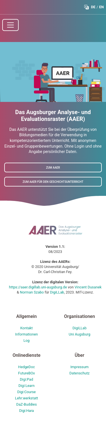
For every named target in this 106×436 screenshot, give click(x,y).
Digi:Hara (26, 410)
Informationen (26, 334)
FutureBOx (26, 373)
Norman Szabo (32, 292)
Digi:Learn (26, 385)
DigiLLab (57, 292)
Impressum (79, 367)
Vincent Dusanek (88, 287)
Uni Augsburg (79, 334)
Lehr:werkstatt (26, 398)
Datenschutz (80, 373)
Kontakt (26, 328)
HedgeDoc (26, 367)
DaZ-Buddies (26, 404)
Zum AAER (53, 167)
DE (93, 7)
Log (26, 340)
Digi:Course (26, 392)
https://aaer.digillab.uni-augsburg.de (38, 287)
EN (101, 7)
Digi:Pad (26, 379)
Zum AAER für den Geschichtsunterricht (53, 181)
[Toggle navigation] (10, 25)
